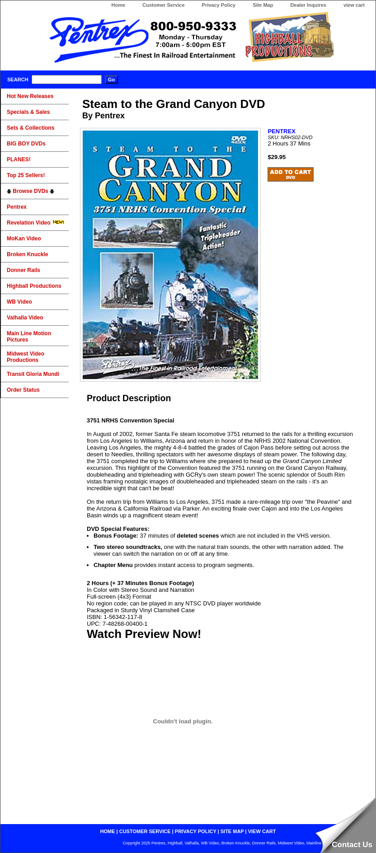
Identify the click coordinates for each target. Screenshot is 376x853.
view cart (354, 5)
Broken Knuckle (27, 254)
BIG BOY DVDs (26, 144)
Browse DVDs (30, 191)
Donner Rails (23, 270)
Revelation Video (36, 223)
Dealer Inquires (308, 5)
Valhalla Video (25, 317)
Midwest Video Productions (25, 357)
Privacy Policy (219, 5)
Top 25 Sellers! (26, 175)
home (107, 831)
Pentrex (17, 207)
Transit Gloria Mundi (33, 374)
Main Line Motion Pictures (29, 336)
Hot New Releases (30, 96)
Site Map (263, 5)
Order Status (23, 390)
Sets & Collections (30, 128)
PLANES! (19, 159)
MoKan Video (24, 238)
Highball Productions (34, 286)
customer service (145, 831)
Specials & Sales (28, 112)
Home (118, 5)
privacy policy (195, 831)
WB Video (19, 302)
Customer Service (163, 5)
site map (232, 831)
